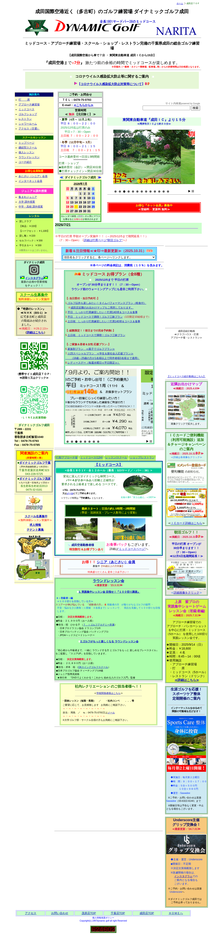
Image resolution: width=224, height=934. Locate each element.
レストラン (25, 118)
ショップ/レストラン (142, 457)
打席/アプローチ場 (66, 457)
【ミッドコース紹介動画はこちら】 (186, 376)
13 (168, 191)
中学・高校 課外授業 (31, 206)
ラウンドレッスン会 (108, 581)
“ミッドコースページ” (132, 549)
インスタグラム (34, 278)
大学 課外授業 (27, 201)
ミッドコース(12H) (91, 457)
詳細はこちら (35, 332)
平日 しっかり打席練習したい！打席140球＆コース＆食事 (103, 312)
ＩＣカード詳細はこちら (186, 523)
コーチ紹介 (25, 162)
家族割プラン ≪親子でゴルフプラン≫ (91, 348)
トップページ (26, 142)
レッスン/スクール (116, 457)
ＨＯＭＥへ (176, 913)
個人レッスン (26, 152)
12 (164, 191)
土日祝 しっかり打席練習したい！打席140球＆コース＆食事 (104, 321)
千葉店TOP (118, 913)
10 (155, 191)
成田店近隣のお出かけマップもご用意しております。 (102, 307)
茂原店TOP (89, 913)
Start (189, 191)
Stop (193, 191)
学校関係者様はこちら (108, 693)
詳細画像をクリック (186, 592)
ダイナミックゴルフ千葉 (35, 462)
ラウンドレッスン (29, 157)
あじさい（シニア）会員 (33, 176)
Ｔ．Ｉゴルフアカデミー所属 (98, 624)
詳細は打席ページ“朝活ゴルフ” (103, 240)
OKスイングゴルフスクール (93, 667)
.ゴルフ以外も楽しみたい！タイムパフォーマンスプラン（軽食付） (106, 303)
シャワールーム (28, 123)
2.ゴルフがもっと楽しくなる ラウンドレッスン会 (109, 641)
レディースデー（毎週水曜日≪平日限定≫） (94, 362)
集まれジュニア (28, 197)
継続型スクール (28, 147)
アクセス (30, 913)
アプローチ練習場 (29, 104)
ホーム (180, 3)
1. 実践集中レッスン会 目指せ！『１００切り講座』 (109, 591)
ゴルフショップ (28, 114)
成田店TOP (147, 913)
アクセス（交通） (29, 128)
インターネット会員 (30, 181)
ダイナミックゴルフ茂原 (35, 478)
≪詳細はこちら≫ (187, 680)
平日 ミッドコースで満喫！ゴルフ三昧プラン (95, 316)
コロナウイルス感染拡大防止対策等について (111, 84)
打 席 (24, 99)
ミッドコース (26, 109)
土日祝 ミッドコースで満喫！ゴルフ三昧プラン (96, 335)
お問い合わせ (59, 913)
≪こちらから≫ (83, 105)
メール (70, 493)
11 (159, 191)
